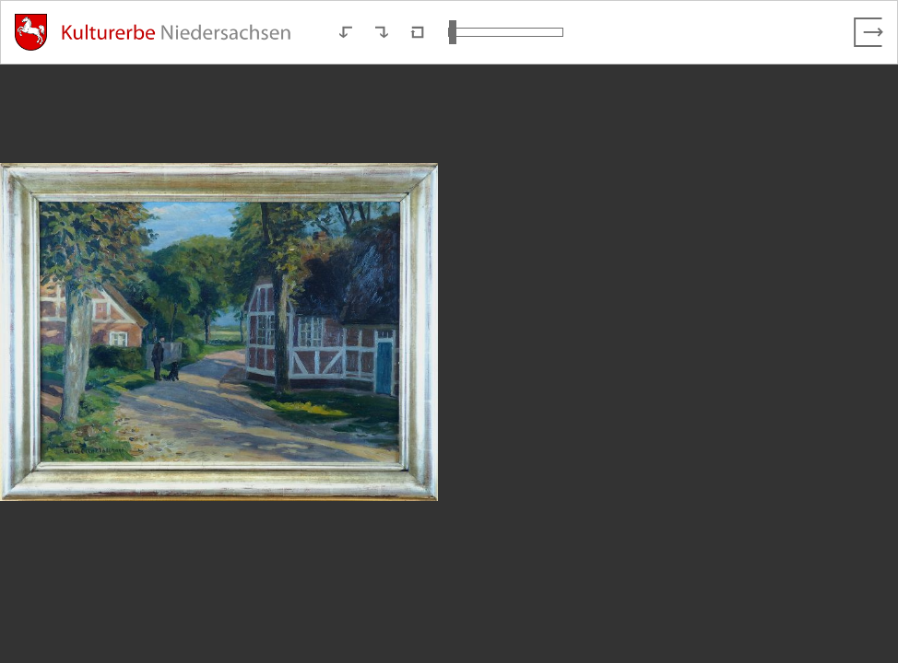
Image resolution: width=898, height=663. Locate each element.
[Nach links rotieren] (345, 32)
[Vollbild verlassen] (868, 32)
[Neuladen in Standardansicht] (417, 32)
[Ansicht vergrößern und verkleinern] (505, 32)
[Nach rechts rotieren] (381, 32)
